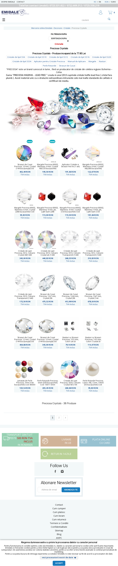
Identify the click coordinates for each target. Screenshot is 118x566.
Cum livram (59, 515)
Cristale (59, 43)
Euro (113, 2)
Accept (59, 563)
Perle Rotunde (49, 65)
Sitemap (59, 530)
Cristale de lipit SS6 (16, 57)
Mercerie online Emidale (41, 28)
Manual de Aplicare (77, 61)
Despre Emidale (8, 2)
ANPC (59, 537)
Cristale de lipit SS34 (21, 61)
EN (101, 2)
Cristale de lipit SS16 (80, 57)
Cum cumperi (59, 508)
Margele (92, 61)
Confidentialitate (59, 526)
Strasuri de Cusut (67, 65)
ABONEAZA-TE (70, 490)
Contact (21, 2)
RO (95, 2)
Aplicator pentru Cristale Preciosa (49, 61)
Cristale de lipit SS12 (58, 57)
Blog (59, 534)
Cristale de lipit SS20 (101, 57)
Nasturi (102, 61)
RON (106, 2)
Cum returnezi (59, 519)
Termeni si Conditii (59, 523)
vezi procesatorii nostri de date (57, 557)
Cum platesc (59, 512)
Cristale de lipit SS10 (37, 57)
